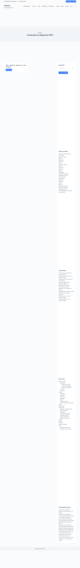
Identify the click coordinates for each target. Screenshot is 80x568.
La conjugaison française (71, 1)
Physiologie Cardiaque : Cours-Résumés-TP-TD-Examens (66, 511)
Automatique (61, 155)
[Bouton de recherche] (73, 68)
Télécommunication (63, 189)
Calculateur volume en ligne (64, 285)
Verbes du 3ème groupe (66, 387)
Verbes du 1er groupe (65, 384)
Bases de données (62, 157)
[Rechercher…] (65, 68)
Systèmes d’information (65, 418)
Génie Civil (67, 6)
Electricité (61, 166)
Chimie (39, 6)
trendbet (60, 514)
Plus (72, 6)
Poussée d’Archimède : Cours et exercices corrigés (66, 539)
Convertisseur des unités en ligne (10, 1)
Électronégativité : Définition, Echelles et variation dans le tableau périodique (66, 293)
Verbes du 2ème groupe (66, 386)
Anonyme (60, 516)
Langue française (27, 6)
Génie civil (61, 169)
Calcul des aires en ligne (64, 286)
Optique (60, 183)
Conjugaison (62, 383)
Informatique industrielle (64, 173)
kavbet (60, 528)
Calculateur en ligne (22, 1)
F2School (7, 6)
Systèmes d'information (63, 187)
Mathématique (44, 6)
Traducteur (62, 390)
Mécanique (61, 180)
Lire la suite (9, 74)
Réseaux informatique (63, 186)
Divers (60, 425)
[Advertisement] (34, 18)
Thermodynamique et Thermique (65, 190)
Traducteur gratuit (63, 72)
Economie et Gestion (63, 164)
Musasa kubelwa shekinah (64, 522)
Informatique (52, 6)
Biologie (62, 6)
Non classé (61, 181)
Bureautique (61, 160)
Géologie (57, 6)
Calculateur (61, 161)
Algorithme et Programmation (65, 153)
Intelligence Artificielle (63, 175)
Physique (34, 6)
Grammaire (62, 389)
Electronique (61, 167)
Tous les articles (62, 192)
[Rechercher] (75, 6)
